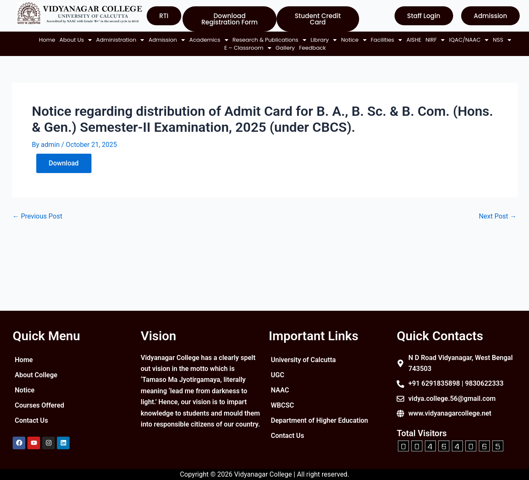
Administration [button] (113, 40)
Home (40, 40)
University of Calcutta (303, 360)
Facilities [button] (88, 48)
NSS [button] (204, 48)
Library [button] (316, 40)
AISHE (115, 48)
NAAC (280, 390)
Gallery (278, 48)
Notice (25, 390)
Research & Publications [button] (262, 40)
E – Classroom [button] (240, 48)
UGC (278, 375)
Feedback (305, 48)
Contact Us (31, 420)
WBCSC (282, 405)
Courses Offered (39, 405)
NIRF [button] (137, 48)
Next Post (498, 216)
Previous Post (37, 216)
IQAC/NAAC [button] (171, 48)
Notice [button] (346, 40)
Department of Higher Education (304, 423)
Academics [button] (201, 40)
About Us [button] (68, 40)
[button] (68, 40)
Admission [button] (159, 40)
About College (36, 375)
